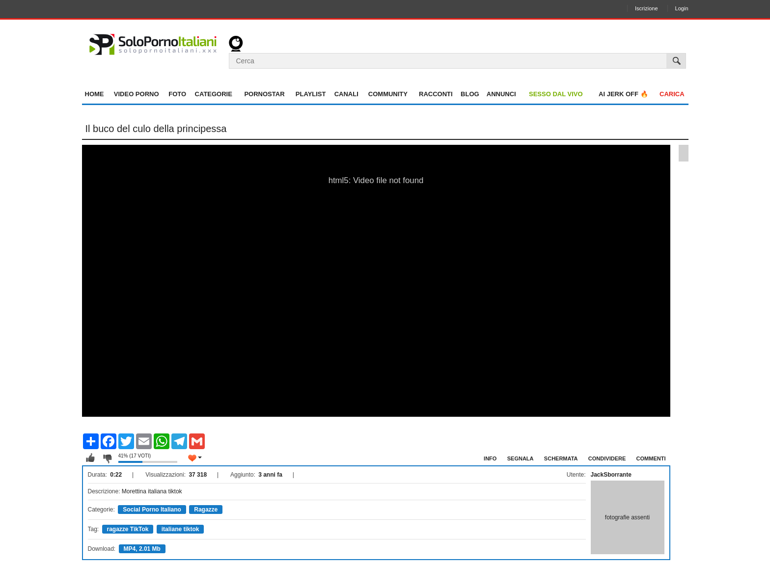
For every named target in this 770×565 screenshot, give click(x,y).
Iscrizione (646, 8)
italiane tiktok (180, 529)
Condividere (607, 458)
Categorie (213, 94)
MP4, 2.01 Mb (142, 548)
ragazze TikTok (128, 529)
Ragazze (206, 509)
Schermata (561, 458)
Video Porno (136, 94)
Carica (672, 94)
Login (681, 8)
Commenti (651, 458)
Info (490, 458)
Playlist (311, 94)
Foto (177, 94)
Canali (346, 94)
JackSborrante (611, 474)
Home (94, 94)
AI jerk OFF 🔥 (623, 94)
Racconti (436, 94)
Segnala (520, 458)
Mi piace (90, 458)
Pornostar (264, 94)
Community (388, 94)
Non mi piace (107, 458)
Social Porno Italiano (152, 509)
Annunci (501, 94)
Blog (470, 94)
